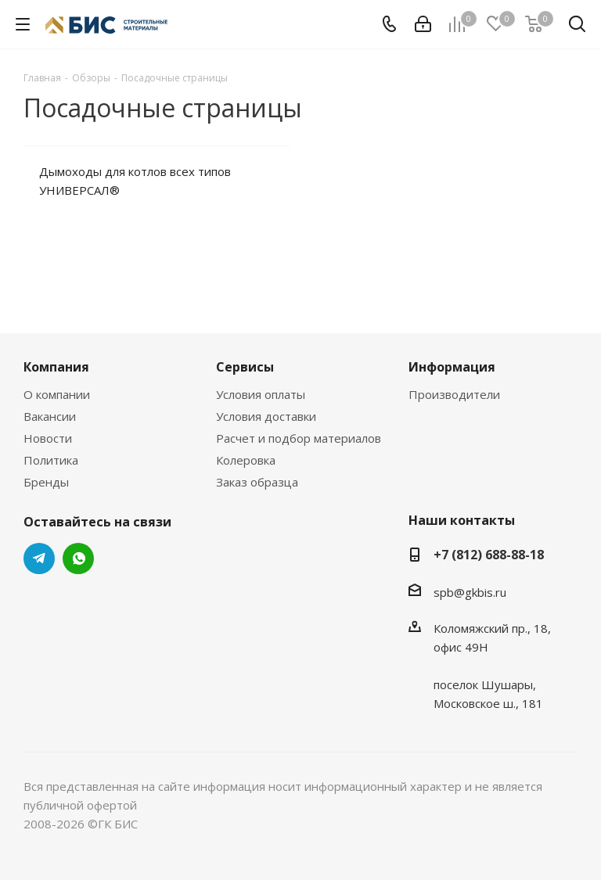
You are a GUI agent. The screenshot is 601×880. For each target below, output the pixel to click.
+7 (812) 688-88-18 (489, 554)
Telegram (39, 558)
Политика (50, 460)
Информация (451, 366)
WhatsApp (78, 558)
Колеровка (245, 460)
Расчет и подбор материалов (298, 438)
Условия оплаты (260, 394)
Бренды (46, 482)
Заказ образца (257, 482)
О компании (56, 394)
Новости (47, 438)
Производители (454, 394)
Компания (56, 366)
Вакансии (49, 416)
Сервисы (245, 366)
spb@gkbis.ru (470, 592)
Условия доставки (266, 416)
